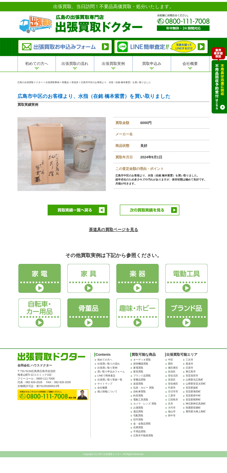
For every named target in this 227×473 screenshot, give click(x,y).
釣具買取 (138, 395)
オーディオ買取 (142, 359)
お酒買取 (138, 407)
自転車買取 (139, 391)
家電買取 (138, 367)
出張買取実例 (113, 63)
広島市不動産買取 (143, 435)
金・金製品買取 (142, 423)
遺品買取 (138, 411)
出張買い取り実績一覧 (109, 379)
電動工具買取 (140, 399)
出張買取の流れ (74, 63)
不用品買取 (139, 431)
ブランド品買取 (142, 375)
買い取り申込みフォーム (111, 371)
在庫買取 (138, 427)
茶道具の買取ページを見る (113, 229)
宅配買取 (138, 415)
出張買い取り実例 (107, 367)
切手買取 (138, 419)
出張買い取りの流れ (108, 363)
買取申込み (151, 63)
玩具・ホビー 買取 (143, 387)
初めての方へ (36, 63)
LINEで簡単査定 (106, 375)
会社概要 (190, 63)
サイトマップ (104, 383)
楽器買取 (138, 383)
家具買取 (138, 371)
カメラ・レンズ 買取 (145, 403)
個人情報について (107, 391)
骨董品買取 (139, 379)
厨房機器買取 (140, 363)
